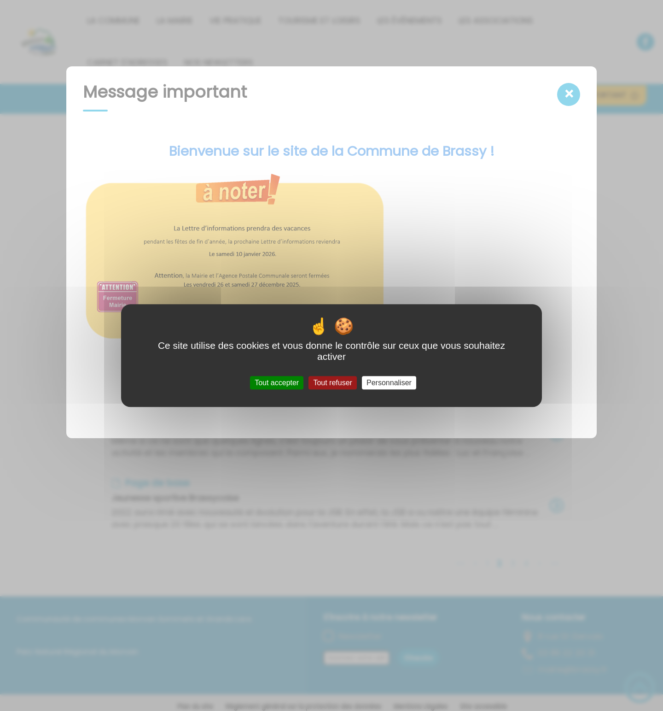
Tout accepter (277, 383)
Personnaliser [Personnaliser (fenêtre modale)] (389, 383)
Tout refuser (332, 383)
